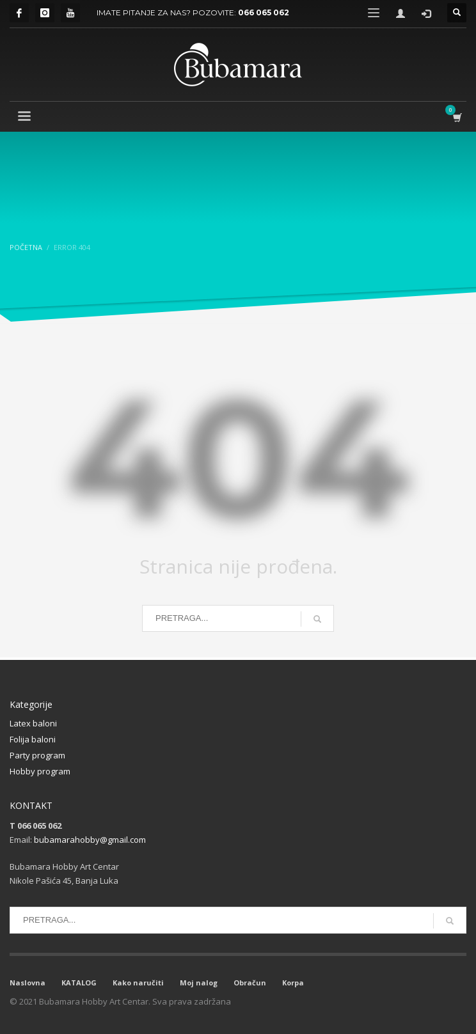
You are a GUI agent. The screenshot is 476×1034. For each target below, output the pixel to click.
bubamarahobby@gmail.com (90, 839)
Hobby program (40, 771)
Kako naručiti (138, 982)
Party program (37, 755)
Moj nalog (199, 982)
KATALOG (79, 982)
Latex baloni (33, 723)
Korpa (293, 982)
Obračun (250, 982)
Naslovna (27, 982)
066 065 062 (263, 12)
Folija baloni (33, 739)
